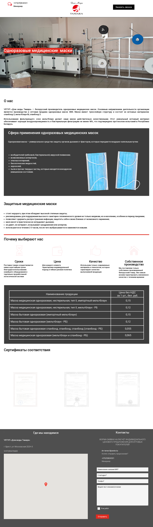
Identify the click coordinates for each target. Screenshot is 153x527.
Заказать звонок (123, 7)
